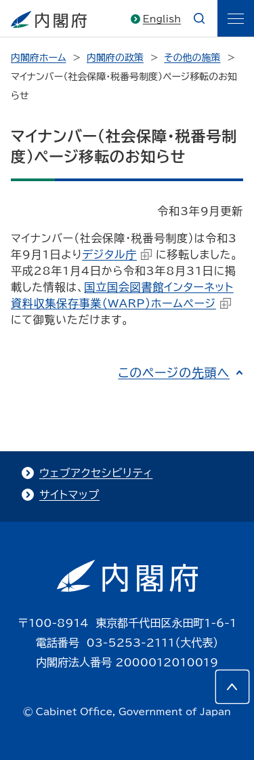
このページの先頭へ (174, 372)
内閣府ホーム (38, 57)
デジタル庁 (117, 254)
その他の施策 (192, 57)
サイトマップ (69, 494)
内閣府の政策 (115, 57)
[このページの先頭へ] (232, 686)
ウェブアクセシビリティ (95, 473)
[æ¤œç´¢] (199, 18)
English (162, 19)
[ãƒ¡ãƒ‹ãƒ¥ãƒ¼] (235, 18)
